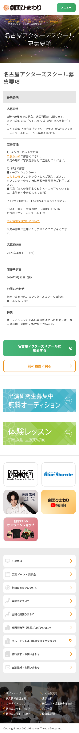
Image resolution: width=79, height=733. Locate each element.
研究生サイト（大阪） (18, 713)
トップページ (11, 19)
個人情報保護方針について (23, 221)
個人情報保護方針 (16, 698)
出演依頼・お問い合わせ (26, 667)
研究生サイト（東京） (18, 708)
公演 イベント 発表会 (24, 574)
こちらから (13, 156)
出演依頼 (47, 698)
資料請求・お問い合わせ (26, 654)
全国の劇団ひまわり (23, 614)
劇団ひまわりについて (24, 587)
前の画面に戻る (39, 365)
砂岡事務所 (32, 627)
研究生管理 (48, 713)
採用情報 (47, 708)
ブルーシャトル (34, 641)
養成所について (20, 601)
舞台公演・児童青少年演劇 (57, 703)
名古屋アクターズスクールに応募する (39, 348)
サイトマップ (13, 693)
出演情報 (17, 561)
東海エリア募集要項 (48, 21)
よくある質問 (49, 693)
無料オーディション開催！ (20, 21)
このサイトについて (17, 703)
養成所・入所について (33, 19)
